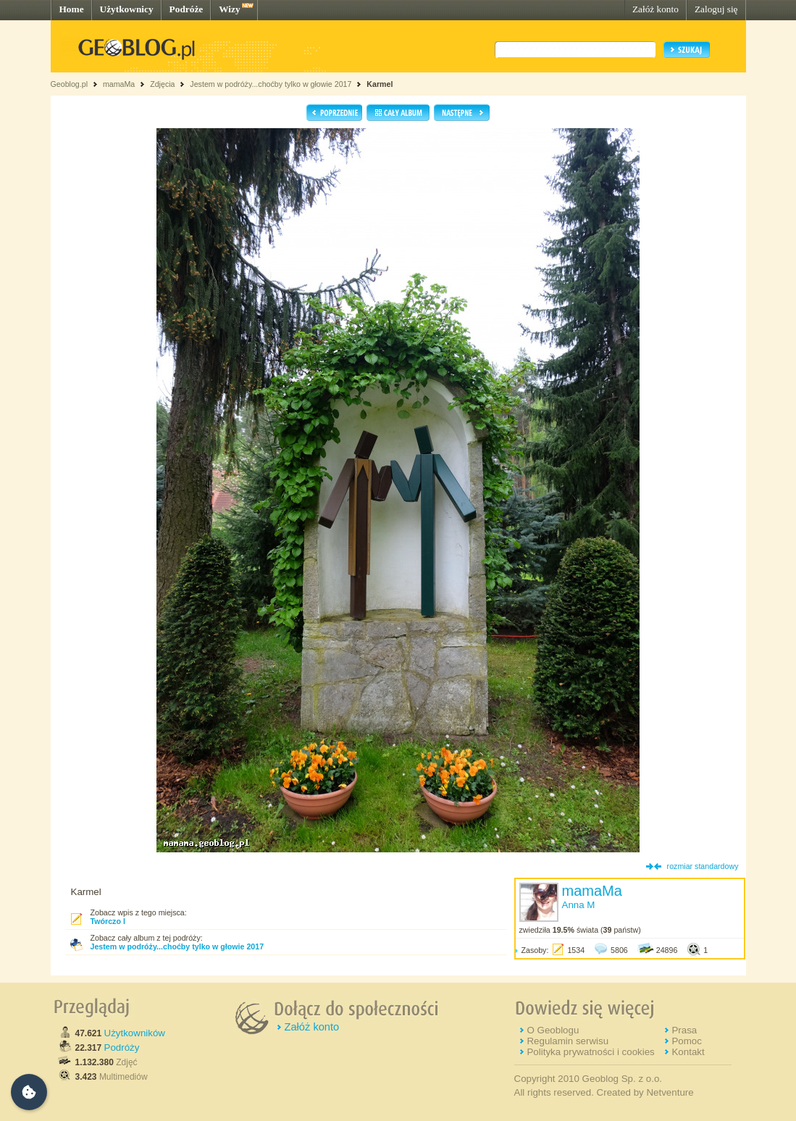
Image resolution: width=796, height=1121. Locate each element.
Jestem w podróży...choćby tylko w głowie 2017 (270, 84)
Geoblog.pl (69, 84)
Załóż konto (655, 9)
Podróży (122, 1047)
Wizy (229, 9)
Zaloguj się (716, 9)
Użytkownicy (127, 9)
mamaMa (119, 84)
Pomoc (686, 1041)
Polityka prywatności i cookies (590, 1051)
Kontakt (687, 1051)
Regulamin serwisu (567, 1041)
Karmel (379, 84)
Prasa (684, 1030)
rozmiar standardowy (703, 866)
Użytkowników (134, 1033)
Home (71, 9)
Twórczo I (108, 921)
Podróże (186, 9)
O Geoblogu (553, 1030)
